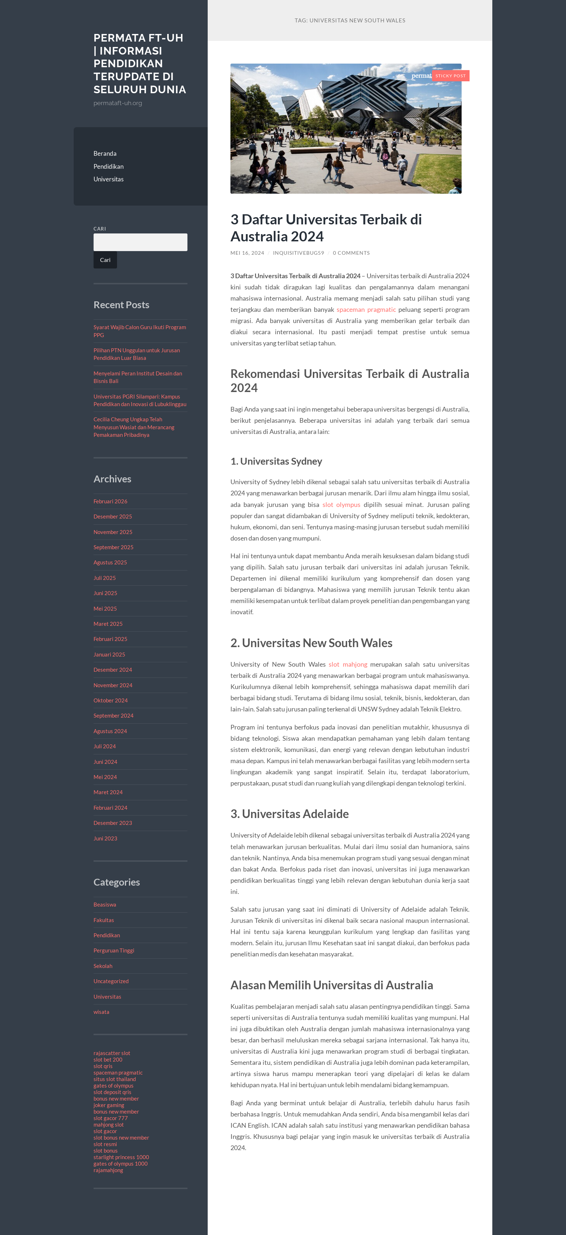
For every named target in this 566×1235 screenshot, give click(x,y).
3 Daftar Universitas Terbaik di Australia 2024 (326, 227)
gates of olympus (114, 1085)
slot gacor (105, 1131)
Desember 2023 (113, 822)
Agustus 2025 (110, 562)
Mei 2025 (105, 608)
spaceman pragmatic (118, 1072)
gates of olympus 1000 (121, 1163)
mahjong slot (109, 1124)
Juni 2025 (105, 593)
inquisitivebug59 (298, 253)
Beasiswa (105, 904)
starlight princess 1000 (121, 1157)
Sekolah (103, 966)
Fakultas (104, 920)
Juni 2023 (105, 838)
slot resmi (105, 1144)
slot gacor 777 (111, 1118)
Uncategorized (111, 981)
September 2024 (114, 715)
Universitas (109, 179)
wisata (101, 1011)
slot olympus (342, 504)
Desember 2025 (113, 516)
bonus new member (116, 1098)
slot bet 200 (108, 1059)
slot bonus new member (121, 1137)
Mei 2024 (105, 777)
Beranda (105, 153)
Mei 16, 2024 (247, 253)
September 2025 (114, 547)
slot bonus (106, 1150)
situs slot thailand (115, 1079)
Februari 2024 (111, 807)
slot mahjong (348, 664)
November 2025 (113, 532)
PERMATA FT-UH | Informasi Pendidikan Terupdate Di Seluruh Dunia (140, 63)
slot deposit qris (112, 1092)
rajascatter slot (112, 1053)
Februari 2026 (111, 501)
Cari (100, 229)
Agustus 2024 (110, 731)
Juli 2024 (105, 746)
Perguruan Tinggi (114, 950)
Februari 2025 (111, 639)
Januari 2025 (109, 654)
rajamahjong (108, 1170)
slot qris (103, 1066)
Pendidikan (109, 166)
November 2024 (113, 685)
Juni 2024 (105, 761)
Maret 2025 (108, 623)
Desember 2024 (113, 669)
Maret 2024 (108, 792)
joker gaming (109, 1105)
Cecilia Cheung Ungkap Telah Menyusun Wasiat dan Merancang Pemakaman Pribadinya (134, 427)
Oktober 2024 (111, 700)
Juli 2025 (105, 578)
